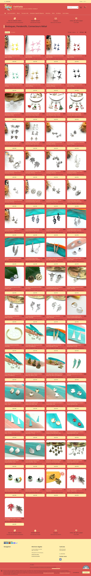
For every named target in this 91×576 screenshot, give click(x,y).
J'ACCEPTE (86, 572)
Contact (80, 1)
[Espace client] (80, 7)
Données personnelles (36, 556)
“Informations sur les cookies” (48, 573)
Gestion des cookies (35, 554)
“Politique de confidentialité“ (65, 573)
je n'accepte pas (76, 572)
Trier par (69, 32)
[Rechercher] (77, 7)
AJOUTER (14, 61)
